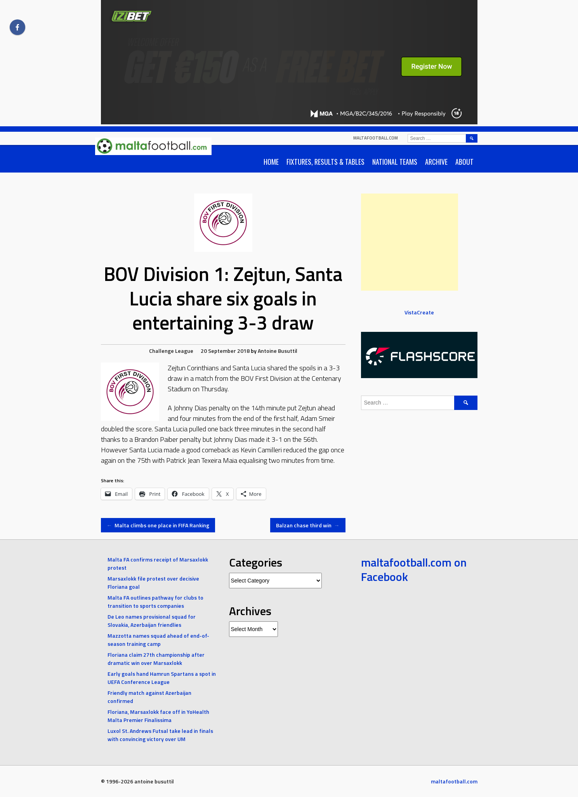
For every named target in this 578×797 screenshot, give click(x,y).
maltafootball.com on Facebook (414, 569)
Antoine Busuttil (277, 351)
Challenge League (171, 351)
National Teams (394, 162)
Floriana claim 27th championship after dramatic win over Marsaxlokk (156, 659)
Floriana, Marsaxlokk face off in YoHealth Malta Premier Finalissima (158, 716)
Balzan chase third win (308, 525)
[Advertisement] (409, 242)
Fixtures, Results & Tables (325, 162)
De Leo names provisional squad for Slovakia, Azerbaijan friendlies (152, 620)
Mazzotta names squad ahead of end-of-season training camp (158, 639)
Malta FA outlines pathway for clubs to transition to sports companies (155, 601)
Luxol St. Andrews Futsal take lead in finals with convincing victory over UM (160, 735)
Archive (436, 162)
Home (271, 162)
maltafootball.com (375, 138)
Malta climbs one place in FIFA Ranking (158, 525)
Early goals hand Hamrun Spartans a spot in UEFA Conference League (162, 678)
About (464, 162)
